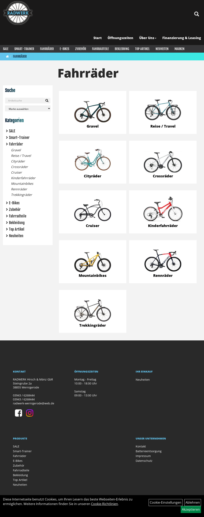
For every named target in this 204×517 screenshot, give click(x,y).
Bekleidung (122, 49)
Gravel (16, 150)
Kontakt (141, 446)
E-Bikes (64, 49)
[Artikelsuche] (196, 14)
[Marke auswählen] (28, 108)
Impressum (143, 456)
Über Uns (147, 38)
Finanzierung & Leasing (181, 38)
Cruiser (16, 172)
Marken (179, 49)
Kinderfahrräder (23, 178)
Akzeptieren (191, 509)
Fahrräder (47, 49)
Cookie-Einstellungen (165, 502)
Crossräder (19, 167)
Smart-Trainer (24, 49)
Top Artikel (142, 49)
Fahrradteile (100, 49)
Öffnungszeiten (120, 38)
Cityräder (18, 161)
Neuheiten (162, 49)
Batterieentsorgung (149, 451)
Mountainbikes (22, 183)
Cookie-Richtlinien (104, 504)
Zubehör (80, 49)
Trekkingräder (21, 195)
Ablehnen (192, 502)
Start (97, 38)
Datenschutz (144, 461)
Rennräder (19, 189)
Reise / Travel (21, 155)
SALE (5, 49)
